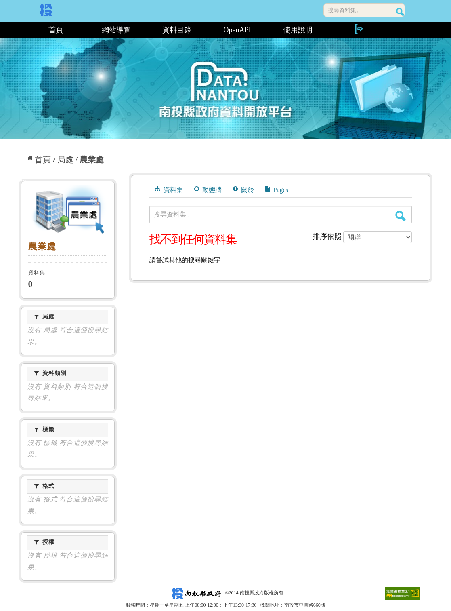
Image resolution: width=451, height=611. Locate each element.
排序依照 (327, 236)
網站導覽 (116, 30)
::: (22, 30)
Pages (276, 189)
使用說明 (298, 30)
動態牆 (208, 189)
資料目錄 (176, 30)
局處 (65, 159)
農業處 (92, 159)
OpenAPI (237, 30)
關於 (243, 189)
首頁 (55, 30)
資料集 (169, 189)
